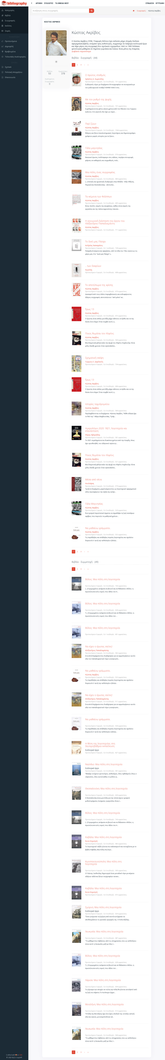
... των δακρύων (93, 265)
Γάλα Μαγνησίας (94, 503)
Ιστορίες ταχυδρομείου (97, 404)
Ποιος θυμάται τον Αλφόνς (99, 333)
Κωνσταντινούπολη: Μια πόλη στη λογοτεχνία (103, 863)
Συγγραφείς (141, 11)
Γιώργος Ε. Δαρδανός (94, 361)
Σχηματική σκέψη (94, 357)
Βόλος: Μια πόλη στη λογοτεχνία (102, 579)
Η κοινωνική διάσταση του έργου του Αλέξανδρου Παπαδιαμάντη (105, 222)
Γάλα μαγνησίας (93, 148)
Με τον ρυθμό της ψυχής (98, 99)
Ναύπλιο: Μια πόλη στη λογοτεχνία (103, 764)
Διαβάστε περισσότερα (81, 51)
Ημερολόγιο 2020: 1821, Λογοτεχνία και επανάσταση (106, 429)
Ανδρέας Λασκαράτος (94, 245)
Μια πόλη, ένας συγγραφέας (100, 172)
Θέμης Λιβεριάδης (92, 435)
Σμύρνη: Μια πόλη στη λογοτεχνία (103, 907)
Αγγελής (88, 270)
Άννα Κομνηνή (91, 841)
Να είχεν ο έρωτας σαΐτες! (98, 646)
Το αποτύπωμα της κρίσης (99, 284)
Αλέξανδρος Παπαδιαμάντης (97, 650)
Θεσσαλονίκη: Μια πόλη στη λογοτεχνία (106, 788)
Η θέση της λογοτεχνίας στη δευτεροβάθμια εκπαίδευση (100, 745)
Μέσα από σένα (93, 479)
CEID (20, 1055)
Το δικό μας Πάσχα (95, 241)
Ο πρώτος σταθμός (95, 75)
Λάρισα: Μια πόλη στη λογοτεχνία (103, 980)
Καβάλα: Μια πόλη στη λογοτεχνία (103, 837)
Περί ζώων (90, 123)
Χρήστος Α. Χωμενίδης (94, 79)
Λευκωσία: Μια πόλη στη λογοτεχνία (104, 931)
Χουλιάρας (89, 483)
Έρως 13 (89, 309)
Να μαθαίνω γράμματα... (98, 528)
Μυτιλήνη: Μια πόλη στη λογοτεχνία (104, 1004)
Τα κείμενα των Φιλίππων (98, 196)
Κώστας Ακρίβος (92, 103)
